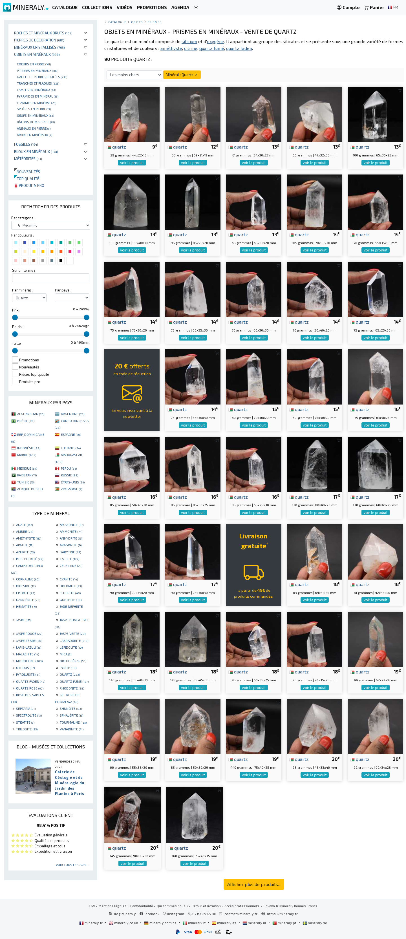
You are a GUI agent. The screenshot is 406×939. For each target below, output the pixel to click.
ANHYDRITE (71, 538)
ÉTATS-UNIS (73, 482)
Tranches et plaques (38, 83)
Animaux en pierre (33, 128)
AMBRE (24, 531)
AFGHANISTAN (30, 414)
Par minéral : (22, 290)
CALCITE (69, 559)
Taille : (17, 343)
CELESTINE (71, 565)
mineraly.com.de (160, 923)
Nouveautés (27, 171)
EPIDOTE (25, 593)
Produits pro (29, 185)
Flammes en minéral (36, 103)
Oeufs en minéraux (35, 115)
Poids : (17, 326)
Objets (137, 22)
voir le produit (132, 162)
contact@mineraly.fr (240, 914)
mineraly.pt (284, 923)
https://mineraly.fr (282, 914)
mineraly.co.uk (124, 923)
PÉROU (69, 468)
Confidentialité (141, 906)
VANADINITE (71, 729)
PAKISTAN (27, 475)
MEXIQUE (27, 468)
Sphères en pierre (34, 109)
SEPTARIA (26, 708)
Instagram (173, 914)
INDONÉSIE (28, 448)
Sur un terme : (23, 270)
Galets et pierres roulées (42, 77)
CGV (92, 906)
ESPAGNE (71, 434)
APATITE (24, 545)
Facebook (149, 914)
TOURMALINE (73, 722)
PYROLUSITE (28, 674)
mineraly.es (224, 923)
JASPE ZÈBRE (29, 640)
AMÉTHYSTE (28, 538)
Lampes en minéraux (36, 90)
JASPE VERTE (72, 633)
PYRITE (68, 668)
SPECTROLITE (29, 715)
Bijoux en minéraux (36, 151)
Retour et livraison (206, 906)
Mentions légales (113, 906)
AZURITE (25, 552)
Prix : (16, 310)
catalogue (117, 22)
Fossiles (26, 144)
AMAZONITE (71, 525)
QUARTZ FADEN (30, 681)
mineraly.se (315, 923)
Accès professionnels (242, 906)
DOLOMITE (71, 586)
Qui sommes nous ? (172, 906)
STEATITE (25, 722)
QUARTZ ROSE (29, 688)
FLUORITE (70, 593)
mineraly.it (194, 923)
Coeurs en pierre (34, 64)
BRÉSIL (25, 421)
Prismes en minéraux (37, 70)
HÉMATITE (26, 606)
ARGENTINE (72, 414)
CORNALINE (27, 579)
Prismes (154, 22)
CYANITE (69, 579)
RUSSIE (69, 475)
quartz (116, 146)
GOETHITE (70, 600)
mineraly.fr (91, 923)
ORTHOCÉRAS (73, 661)
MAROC (26, 455)
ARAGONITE (71, 545)
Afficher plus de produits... (254, 884)
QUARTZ (70, 674)
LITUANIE (71, 448)
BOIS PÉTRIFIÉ (29, 559)
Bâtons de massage (36, 122)
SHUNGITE (71, 708)
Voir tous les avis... (72, 865)
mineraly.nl (254, 923)
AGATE (24, 525)
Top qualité (26, 178)
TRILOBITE (26, 729)
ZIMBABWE (71, 489)
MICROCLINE (29, 661)
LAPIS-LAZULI (28, 647)
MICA (65, 654)
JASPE (23, 620)
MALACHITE (27, 654)
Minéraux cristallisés (39, 47)
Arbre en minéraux (34, 135)
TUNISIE (25, 482)
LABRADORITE (74, 640)
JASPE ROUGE (29, 633)
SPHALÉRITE (71, 715)
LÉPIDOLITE (71, 647)
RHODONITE (72, 688)
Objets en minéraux (37, 54)
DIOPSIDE (26, 586)
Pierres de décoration (39, 39)
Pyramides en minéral (37, 96)
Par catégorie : (23, 218)
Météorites (28, 158)
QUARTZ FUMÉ (74, 681)
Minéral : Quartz (182, 74)
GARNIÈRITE (28, 600)
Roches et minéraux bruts (43, 32)
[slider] (15, 317)
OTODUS (25, 668)
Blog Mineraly (122, 914)
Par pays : (63, 290)
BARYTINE (70, 552)
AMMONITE (71, 531)
